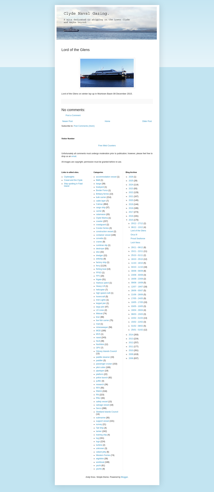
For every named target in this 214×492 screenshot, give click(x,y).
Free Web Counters (107, 145)
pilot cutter (100, 367)
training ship (101, 435)
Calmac (99, 204)
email (74, 156)
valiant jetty (101, 452)
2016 (131, 216)
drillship (99, 259)
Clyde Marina (102, 218)
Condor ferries (102, 228)
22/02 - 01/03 (137, 318)
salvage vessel (102, 405)
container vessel (103, 235)
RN (97, 395)
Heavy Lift (100, 286)
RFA (98, 388)
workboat (100, 462)
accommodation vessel (106, 177)
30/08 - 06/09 (137, 271)
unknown (100, 448)
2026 (131, 177)
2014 (131, 334)
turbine (99, 445)
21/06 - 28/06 (137, 294)
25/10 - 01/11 (137, 255)
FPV (98, 276)
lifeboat (99, 313)
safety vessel (102, 401)
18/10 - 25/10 (137, 259)
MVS (98, 334)
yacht (98, 465)
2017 (131, 212)
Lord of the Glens (138, 230)
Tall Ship (100, 428)
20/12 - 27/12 (137, 223)
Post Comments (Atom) (84, 126)
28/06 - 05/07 (137, 290)
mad (98, 324)
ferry (98, 266)
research (100, 384)
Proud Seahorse (138, 238)
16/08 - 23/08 (137, 279)
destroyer (100, 248)
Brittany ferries (102, 194)
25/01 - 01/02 (137, 330)
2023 (131, 188)
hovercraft (100, 296)
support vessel (102, 421)
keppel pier (101, 303)
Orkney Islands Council (106, 351)
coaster (99, 221)
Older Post (147, 121)
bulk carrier (101, 197)
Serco (98, 408)
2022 (131, 192)
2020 (131, 200)
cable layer (101, 201)
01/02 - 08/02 (137, 326)
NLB (98, 341)
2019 (131, 204)
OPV (98, 348)
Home (107, 121)
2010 (131, 350)
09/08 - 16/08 (137, 282)
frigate (99, 279)
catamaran (101, 214)
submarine (100, 418)
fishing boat (101, 269)
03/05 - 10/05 (137, 306)
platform (99, 374)
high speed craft (103, 293)
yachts (99, 469)
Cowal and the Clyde (73, 180)
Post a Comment (73, 115)
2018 (131, 208)
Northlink (100, 344)
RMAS (99, 391)
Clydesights (69, 177)
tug (97, 438)
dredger (99, 255)
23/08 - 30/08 (137, 275)
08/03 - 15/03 (137, 314)
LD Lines (100, 310)
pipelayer (100, 371)
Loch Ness (135, 242)
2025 (131, 180)
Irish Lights (101, 300)
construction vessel (104, 231)
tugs (98, 441)
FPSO (99, 272)
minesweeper (102, 327)
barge (98, 184)
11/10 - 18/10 (137, 263)
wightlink (100, 458)
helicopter (100, 290)
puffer (98, 381)
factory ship (101, 262)
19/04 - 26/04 (137, 310)
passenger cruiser (104, 364)
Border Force (102, 190)
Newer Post (67, 121)
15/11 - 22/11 (137, 251)
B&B (98, 180)
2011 (131, 346)
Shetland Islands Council (107, 412)
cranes (99, 242)
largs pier (100, 307)
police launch (102, 377)
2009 (131, 354)
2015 (131, 220)
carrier (99, 211)
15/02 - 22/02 (137, 322)
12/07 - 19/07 (137, 287)
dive (98, 252)
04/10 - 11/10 (137, 267)
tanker (99, 431)
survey (99, 424)
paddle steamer (103, 357)
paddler (99, 360)
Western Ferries (103, 455)
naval (98, 337)
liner (98, 317)
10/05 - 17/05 (137, 302)
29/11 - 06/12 (137, 247)
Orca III (134, 235)
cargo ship (100, 207)
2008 (131, 358)
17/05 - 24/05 (137, 298)
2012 (131, 342)
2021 (131, 196)
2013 (131, 339)
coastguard (101, 224)
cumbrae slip (102, 245)
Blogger (124, 477)
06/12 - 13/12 (137, 227)
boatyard (100, 187)
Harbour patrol (102, 283)
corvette (99, 238)
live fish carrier (102, 320)
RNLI (98, 398)
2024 (131, 185)
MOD (98, 330)
